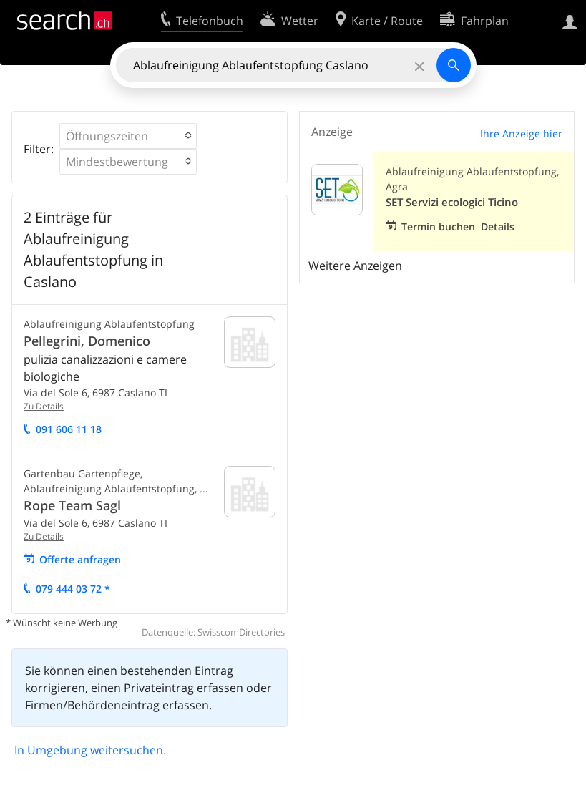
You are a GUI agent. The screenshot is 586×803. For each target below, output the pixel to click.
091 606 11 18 (69, 429)
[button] (128, 136)
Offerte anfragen (80, 559)
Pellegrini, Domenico (87, 340)
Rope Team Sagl (72, 505)
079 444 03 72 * (73, 588)
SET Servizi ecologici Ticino (452, 202)
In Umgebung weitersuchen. (90, 750)
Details (497, 226)
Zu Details (44, 406)
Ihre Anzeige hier (521, 133)
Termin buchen (438, 226)
